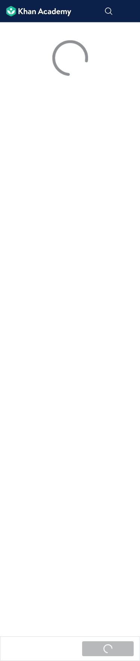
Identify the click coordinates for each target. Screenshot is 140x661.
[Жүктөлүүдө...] (108, 648)
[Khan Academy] (35, 11)
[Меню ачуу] (129, 11)
